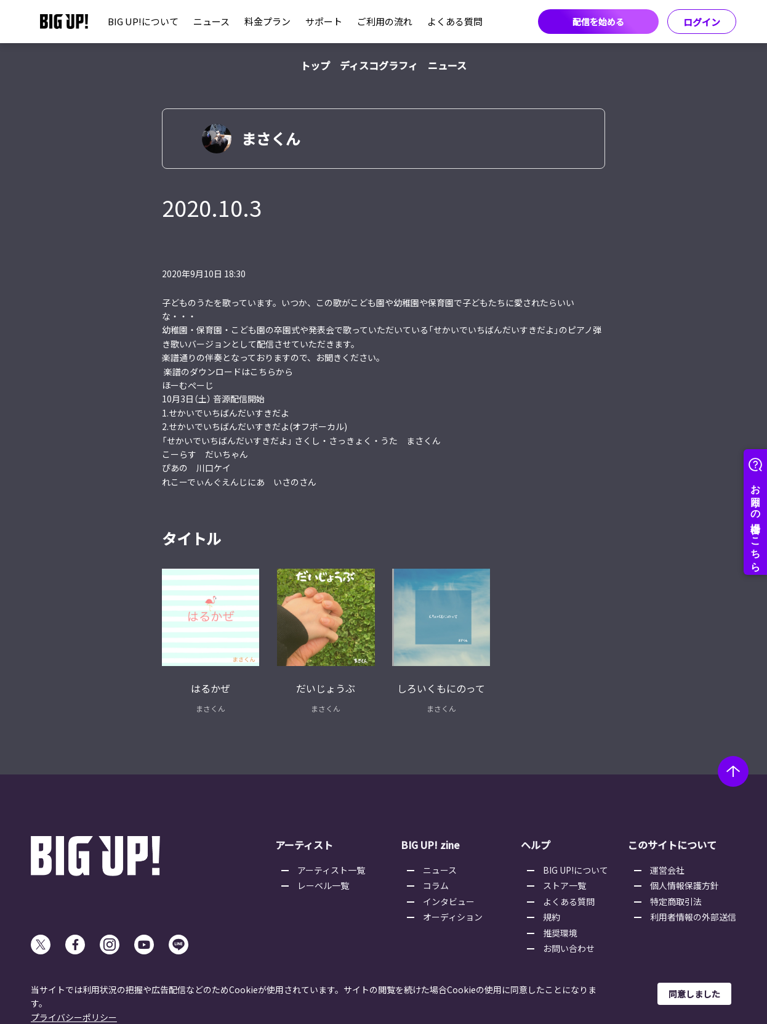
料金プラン (267, 21)
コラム (436, 885)
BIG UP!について (143, 21)
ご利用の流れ (384, 21)
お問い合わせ (569, 948)
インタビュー (449, 901)
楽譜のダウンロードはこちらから (228, 371)
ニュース (211, 21)
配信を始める (598, 21)
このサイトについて (672, 845)
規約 (551, 917)
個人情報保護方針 (684, 885)
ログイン (701, 21)
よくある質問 (455, 21)
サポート (323, 21)
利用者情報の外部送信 (693, 917)
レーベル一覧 (323, 885)
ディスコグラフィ (379, 65)
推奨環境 (560, 933)
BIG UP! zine (430, 845)
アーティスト (304, 845)
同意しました (694, 994)
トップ (315, 65)
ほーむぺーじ (188, 385)
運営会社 (667, 870)
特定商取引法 (676, 901)
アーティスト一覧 (331, 870)
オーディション (453, 917)
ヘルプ (535, 845)
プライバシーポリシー (74, 1017)
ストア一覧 (564, 885)
